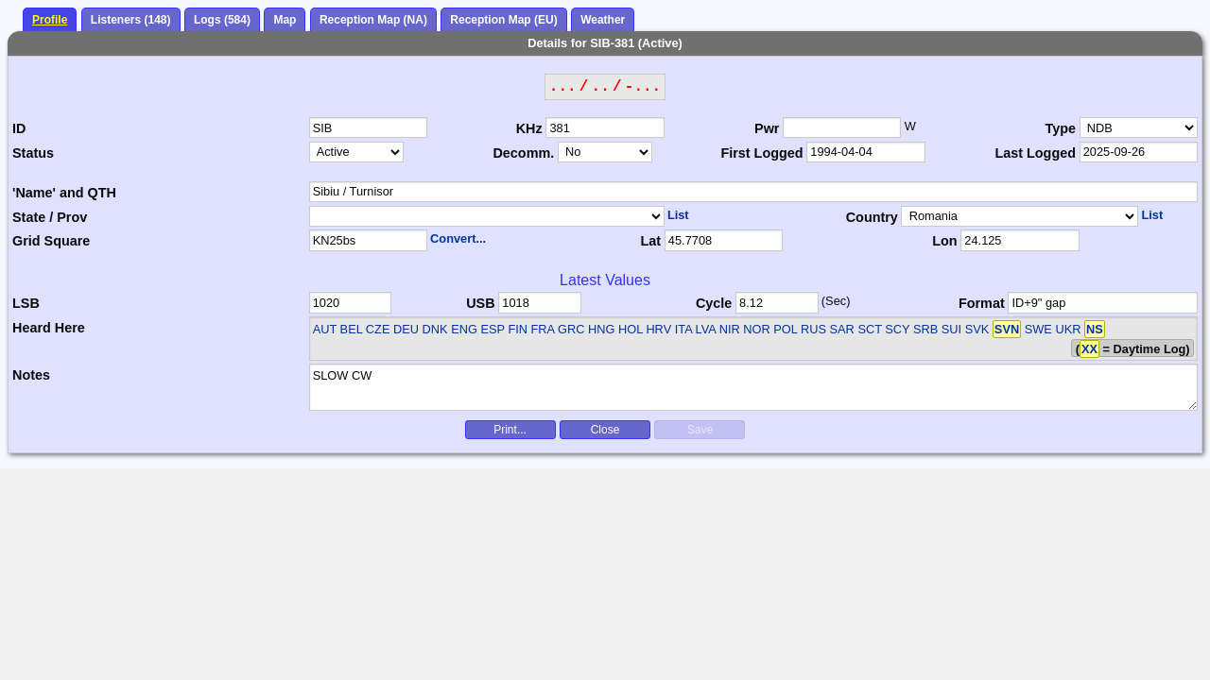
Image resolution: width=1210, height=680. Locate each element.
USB (480, 303)
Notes (31, 374)
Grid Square (51, 240)
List (678, 215)
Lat (650, 240)
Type (1060, 128)
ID (19, 128)
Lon (944, 240)
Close (605, 429)
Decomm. (523, 153)
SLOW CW (754, 387)
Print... (510, 429)
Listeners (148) (131, 19)
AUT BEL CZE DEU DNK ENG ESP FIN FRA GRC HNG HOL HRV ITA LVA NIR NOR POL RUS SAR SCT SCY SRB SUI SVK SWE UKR (697, 329)
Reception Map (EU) (503, 19)
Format (982, 303)
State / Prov (49, 217)
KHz (529, 128)
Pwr (766, 128)
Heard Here (48, 327)
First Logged (761, 153)
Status (33, 153)
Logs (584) (222, 19)
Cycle (714, 303)
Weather (602, 19)
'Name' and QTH (64, 192)
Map (284, 19)
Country (872, 217)
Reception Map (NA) (373, 19)
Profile (49, 19)
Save (700, 429)
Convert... (458, 238)
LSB (26, 303)
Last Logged (1035, 153)
